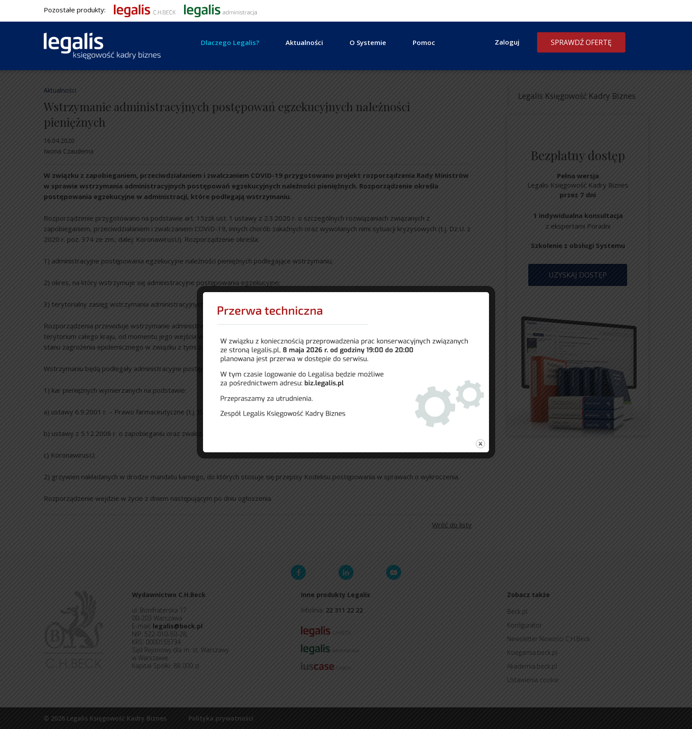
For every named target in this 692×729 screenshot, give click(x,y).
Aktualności (304, 42)
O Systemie (368, 42)
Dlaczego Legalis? (230, 42)
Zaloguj (507, 42)
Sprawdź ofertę (581, 42)
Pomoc (424, 42)
